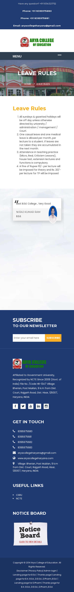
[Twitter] (23, 406)
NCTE (19, 498)
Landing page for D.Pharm (28, 582)
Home (27, 84)
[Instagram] (46, 406)
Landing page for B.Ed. (24, 574)
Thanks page (44, 574)
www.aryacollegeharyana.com (33, 458)
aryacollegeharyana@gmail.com (34, 453)
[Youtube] (30, 406)
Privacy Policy (36, 570)
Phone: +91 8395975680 (37, 11)
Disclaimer (22, 570)
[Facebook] (15, 406)
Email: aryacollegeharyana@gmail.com (37, 25)
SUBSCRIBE (53, 338)
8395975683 (22, 447)
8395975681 (22, 436)
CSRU (19, 495)
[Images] (29, 364)
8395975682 (22, 442)
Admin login (50, 570)
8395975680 (22, 431)
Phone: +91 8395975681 (35, 18)
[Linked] (38, 406)
